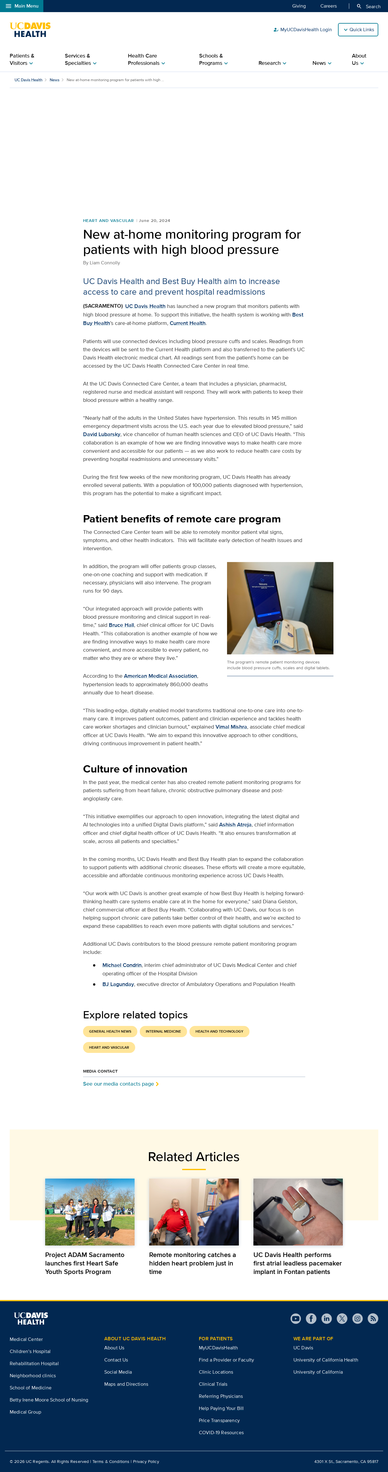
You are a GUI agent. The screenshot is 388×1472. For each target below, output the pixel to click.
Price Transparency (219, 1420)
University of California (318, 1371)
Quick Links (362, 29)
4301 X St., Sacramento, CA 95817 (346, 1461)
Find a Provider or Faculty (226, 1359)
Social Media (118, 1371)
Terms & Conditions (111, 1461)
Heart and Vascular (108, 220)
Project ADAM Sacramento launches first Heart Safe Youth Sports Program (85, 1263)
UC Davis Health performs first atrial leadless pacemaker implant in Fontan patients (297, 1263)
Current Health (188, 323)
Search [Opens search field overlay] (368, 6)
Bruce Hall (121, 625)
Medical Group (25, 1411)
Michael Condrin (122, 965)
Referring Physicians (221, 1396)
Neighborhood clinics (33, 1375)
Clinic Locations (216, 1371)
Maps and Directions (126, 1384)
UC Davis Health (28, 80)
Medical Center (26, 1339)
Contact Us (116, 1359)
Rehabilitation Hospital (34, 1363)
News (54, 80)
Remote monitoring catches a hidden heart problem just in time (192, 1263)
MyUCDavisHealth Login (302, 29)
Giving (299, 5)
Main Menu (21, 6)
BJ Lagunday (118, 984)
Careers (328, 5)
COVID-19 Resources (221, 1432)
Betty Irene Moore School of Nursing (49, 1399)
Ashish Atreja (235, 825)
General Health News (110, 1031)
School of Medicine (31, 1387)
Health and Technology (219, 1031)
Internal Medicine (163, 1031)
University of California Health (325, 1359)
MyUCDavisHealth (218, 1347)
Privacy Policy (146, 1461)
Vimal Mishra (231, 727)
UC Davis (303, 1347)
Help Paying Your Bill (221, 1408)
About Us (114, 1347)
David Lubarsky (101, 434)
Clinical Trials (213, 1384)
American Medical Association (160, 676)
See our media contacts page (118, 1083)
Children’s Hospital (30, 1351)
